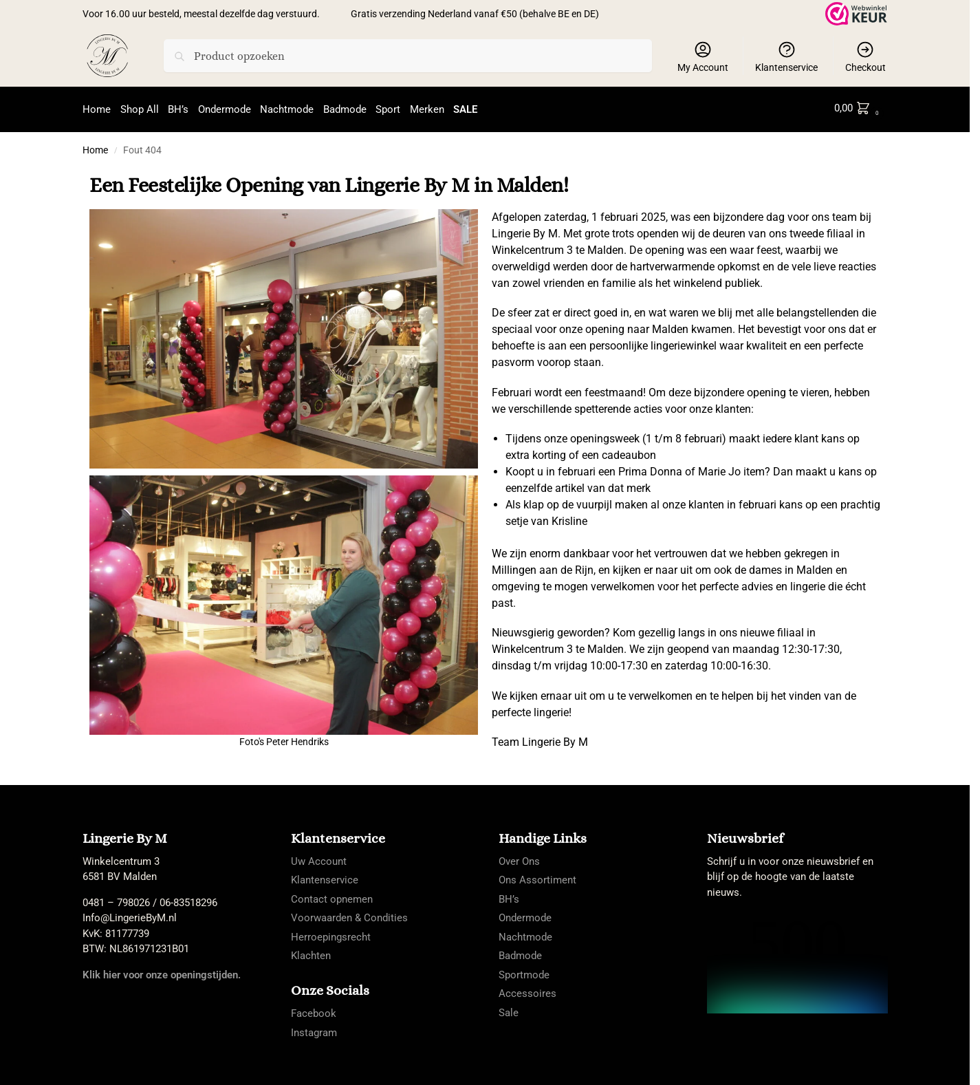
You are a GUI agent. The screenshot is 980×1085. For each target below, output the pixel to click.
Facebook (313, 1011)
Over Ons (519, 858)
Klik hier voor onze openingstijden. (162, 971)
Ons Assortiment (537, 876)
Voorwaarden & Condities (349, 914)
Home (95, 146)
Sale (509, 1009)
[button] (859, 108)
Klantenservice (786, 56)
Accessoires (527, 990)
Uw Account (319, 858)
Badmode (520, 952)
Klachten (311, 952)
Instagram (314, 1029)
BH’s (509, 896)
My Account (702, 56)
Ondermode (525, 914)
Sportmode (524, 971)
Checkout (865, 56)
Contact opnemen (332, 896)
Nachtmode (525, 933)
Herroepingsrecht (331, 933)
